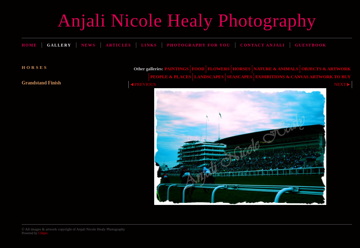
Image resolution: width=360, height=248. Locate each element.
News (88, 45)
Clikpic (43, 233)
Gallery (59, 45)
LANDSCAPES (208, 76)
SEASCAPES (239, 76)
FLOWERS (219, 68)
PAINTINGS (177, 68)
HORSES (242, 68)
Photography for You (198, 45)
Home (29, 45)
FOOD (198, 68)
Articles (118, 45)
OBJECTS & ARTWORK (326, 68)
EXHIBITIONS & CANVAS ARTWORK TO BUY (303, 76)
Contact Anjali (262, 45)
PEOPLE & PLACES (170, 76)
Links (149, 45)
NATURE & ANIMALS (276, 68)
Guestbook (311, 45)
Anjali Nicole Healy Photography (186, 20)
